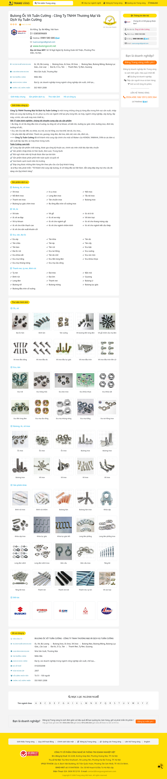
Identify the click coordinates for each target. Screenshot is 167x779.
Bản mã (88, 272)
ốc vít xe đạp (18, 217)
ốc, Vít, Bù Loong (41, 64)
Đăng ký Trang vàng (112, 3)
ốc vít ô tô (89, 213)
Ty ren (15, 272)
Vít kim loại (90, 217)
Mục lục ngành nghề (91, 3)
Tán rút (52, 247)
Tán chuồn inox (55, 199)
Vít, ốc (15, 209)
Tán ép (52, 243)
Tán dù (88, 239)
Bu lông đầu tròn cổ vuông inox (62, 203)
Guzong (88, 276)
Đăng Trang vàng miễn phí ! (140, 62)
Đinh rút (16, 276)
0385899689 (40, 33)
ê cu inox (53, 191)
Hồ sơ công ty (70, 96)
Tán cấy (88, 243)
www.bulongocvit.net (44, 46)
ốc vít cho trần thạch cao (23, 225)
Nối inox (88, 191)
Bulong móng (55, 284)
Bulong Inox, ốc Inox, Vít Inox (65, 64)
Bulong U (89, 280)
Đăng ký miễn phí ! (146, 721)
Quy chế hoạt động (46, 741)
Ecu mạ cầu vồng (56, 263)
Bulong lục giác (91, 284)
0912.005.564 (149, 97)
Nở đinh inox (18, 195)
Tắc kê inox (90, 195)
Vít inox (16, 191)
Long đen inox (55, 195)
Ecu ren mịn (90, 255)
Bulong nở (17, 284)
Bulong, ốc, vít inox (21, 187)
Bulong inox (90, 199)
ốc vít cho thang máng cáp (96, 221)
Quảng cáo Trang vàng (135, 3)
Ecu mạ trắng (18, 259)
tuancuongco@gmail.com (44, 42)
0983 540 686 (140, 34)
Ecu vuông (89, 251)
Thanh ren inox (19, 199)
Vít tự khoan (18, 221)
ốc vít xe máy (54, 217)
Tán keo (16, 247)
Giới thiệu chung (18, 96)
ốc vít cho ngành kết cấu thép (98, 225)
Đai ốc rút (17, 251)
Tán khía (52, 239)
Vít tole (16, 213)
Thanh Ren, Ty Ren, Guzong (80, 67)
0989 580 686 (47, 37)
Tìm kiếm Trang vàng (45, 3)
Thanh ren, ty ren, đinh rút (24, 268)
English (147, 741)
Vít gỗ (51, 213)
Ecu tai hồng (54, 251)
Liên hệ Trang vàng (132, 741)
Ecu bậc (88, 247)
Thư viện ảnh (54, 96)
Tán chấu (16, 243)
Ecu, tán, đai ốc (19, 234)
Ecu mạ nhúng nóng (21, 263)
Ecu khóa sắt (18, 255)
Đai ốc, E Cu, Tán (57, 67)
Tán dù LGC (54, 255)
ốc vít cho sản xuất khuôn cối (25, 229)
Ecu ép (15, 239)
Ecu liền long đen (56, 259)
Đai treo (52, 272)
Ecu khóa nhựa (91, 259)
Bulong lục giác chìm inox (24, 203)
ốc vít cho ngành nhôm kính (61, 225)
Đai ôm (52, 276)
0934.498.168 (133, 97)
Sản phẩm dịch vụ (37, 96)
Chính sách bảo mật (66, 741)
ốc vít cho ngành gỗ (57, 221)
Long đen (17, 280)
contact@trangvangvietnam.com (102, 771)
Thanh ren (53, 280)
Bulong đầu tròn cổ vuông (24, 288)
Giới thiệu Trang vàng (25, 741)
